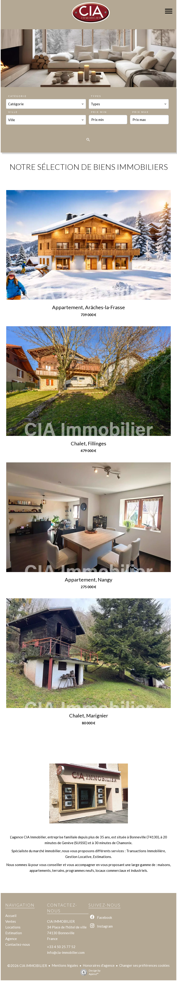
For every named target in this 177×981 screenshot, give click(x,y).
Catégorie (17, 96)
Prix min (99, 112)
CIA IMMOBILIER (61, 921)
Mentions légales (65, 965)
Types (96, 96)
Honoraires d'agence (99, 965)
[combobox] (46, 104)
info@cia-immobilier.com (66, 952)
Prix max (140, 112)
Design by (89, 972)
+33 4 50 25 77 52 (61, 947)
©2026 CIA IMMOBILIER (27, 965)
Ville (13, 112)
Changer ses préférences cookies (144, 965)
